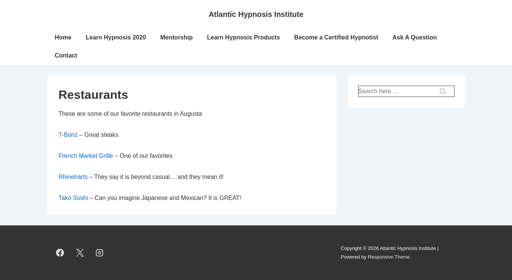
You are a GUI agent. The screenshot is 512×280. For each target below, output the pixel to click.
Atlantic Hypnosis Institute (255, 14)
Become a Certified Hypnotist (336, 37)
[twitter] (80, 253)
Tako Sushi (73, 198)
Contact (66, 55)
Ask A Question (414, 37)
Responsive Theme (389, 257)
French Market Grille (86, 156)
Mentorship (176, 37)
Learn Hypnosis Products (243, 37)
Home (63, 37)
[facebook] (60, 253)
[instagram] (100, 253)
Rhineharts (74, 177)
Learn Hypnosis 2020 (116, 37)
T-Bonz (68, 135)
